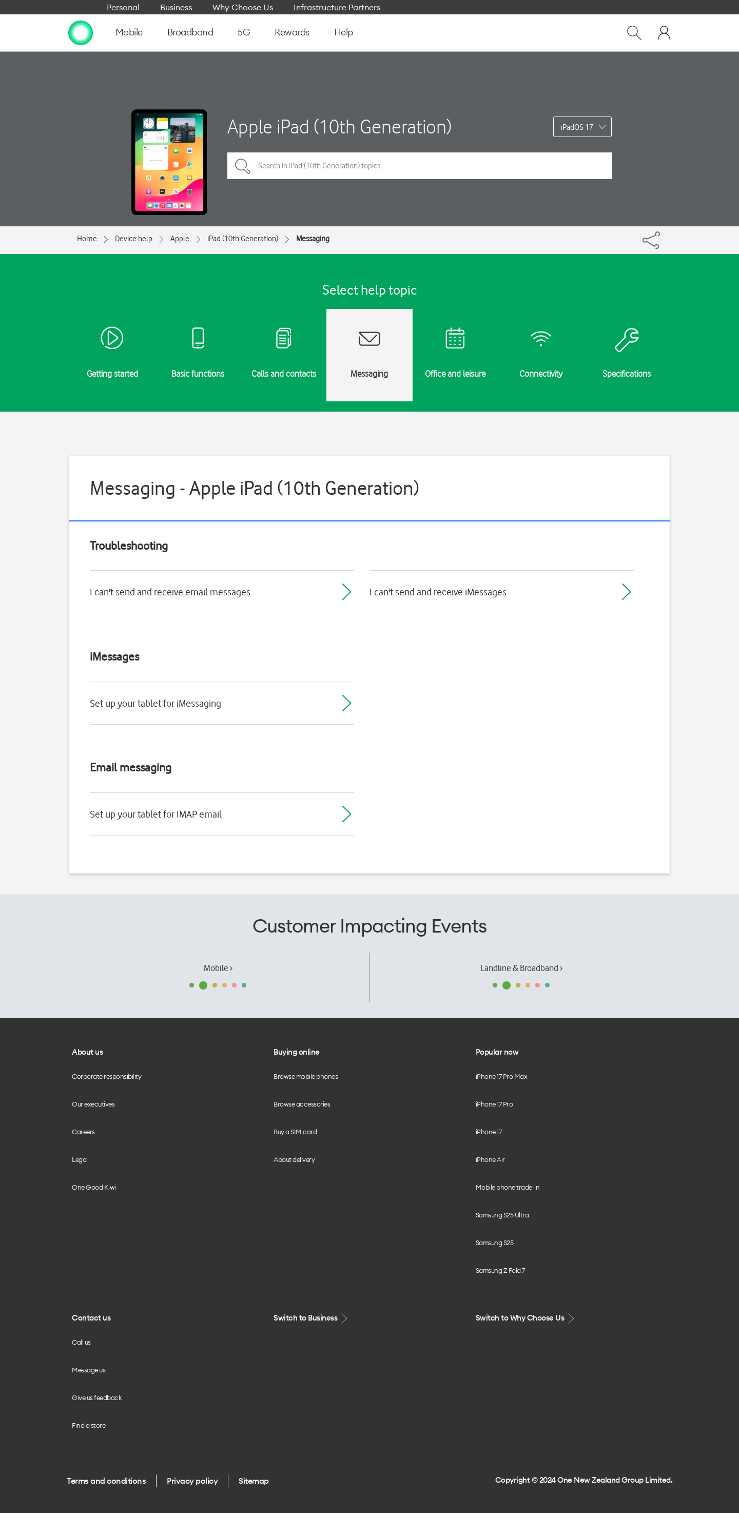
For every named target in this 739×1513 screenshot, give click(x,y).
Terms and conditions (106, 1481)
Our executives (93, 1104)
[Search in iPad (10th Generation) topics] (419, 165)
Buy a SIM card (295, 1132)
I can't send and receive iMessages (438, 591)
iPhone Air (490, 1159)
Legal (80, 1159)
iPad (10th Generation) (242, 238)
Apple (179, 238)
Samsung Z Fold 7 (500, 1270)
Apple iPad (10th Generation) (339, 126)
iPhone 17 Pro (494, 1104)
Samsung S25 (495, 1242)
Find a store (88, 1425)
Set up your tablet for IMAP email (156, 814)
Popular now (497, 1052)
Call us (81, 1342)
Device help (133, 238)
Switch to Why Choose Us (526, 1318)
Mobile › (218, 968)
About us (87, 1052)
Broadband (190, 32)
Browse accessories (302, 1104)
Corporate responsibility (106, 1076)
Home (87, 238)
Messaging (312, 238)
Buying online (297, 1052)
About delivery (294, 1159)
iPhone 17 (489, 1132)
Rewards (292, 32)
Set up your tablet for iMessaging (155, 703)
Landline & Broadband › (521, 968)
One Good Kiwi (94, 1187)
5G (244, 32)
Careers (83, 1132)
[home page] (80, 32)
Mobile (129, 32)
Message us (88, 1370)
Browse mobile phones (306, 1076)
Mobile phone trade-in (508, 1187)
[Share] (661, 237)
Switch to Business (311, 1318)
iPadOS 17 (577, 127)
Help (343, 32)
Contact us (91, 1318)
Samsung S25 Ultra (502, 1215)
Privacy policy (192, 1481)
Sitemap (254, 1481)
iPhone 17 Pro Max (502, 1076)
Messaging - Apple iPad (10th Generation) (254, 487)
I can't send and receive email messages (170, 591)
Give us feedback (97, 1397)
